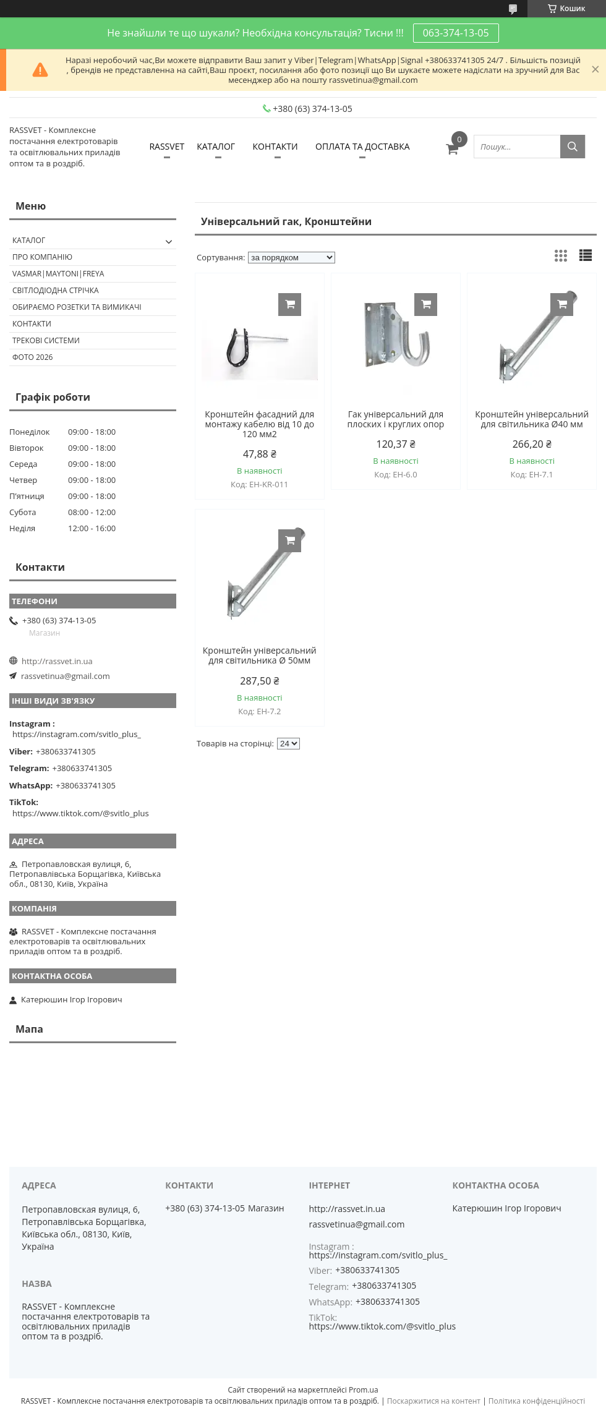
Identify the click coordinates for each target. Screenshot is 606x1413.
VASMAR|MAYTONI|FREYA (58, 273)
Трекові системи (46, 340)
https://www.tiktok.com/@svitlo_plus (80, 813)
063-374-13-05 (456, 33)
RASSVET (166, 146)
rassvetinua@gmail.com (65, 676)
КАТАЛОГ (216, 146)
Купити (289, 304)
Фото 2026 (32, 357)
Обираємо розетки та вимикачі (77, 307)
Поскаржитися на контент (433, 1401)
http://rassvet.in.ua (57, 661)
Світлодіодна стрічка (55, 290)
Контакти (31, 323)
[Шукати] (572, 146)
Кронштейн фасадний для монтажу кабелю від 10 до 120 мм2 (259, 424)
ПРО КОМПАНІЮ (42, 257)
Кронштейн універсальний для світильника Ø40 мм (532, 419)
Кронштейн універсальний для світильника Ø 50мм (260, 655)
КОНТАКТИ (274, 146)
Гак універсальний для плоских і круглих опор (396, 419)
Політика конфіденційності (537, 1401)
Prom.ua (363, 1390)
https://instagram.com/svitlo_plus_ (76, 734)
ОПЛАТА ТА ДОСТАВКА (362, 146)
